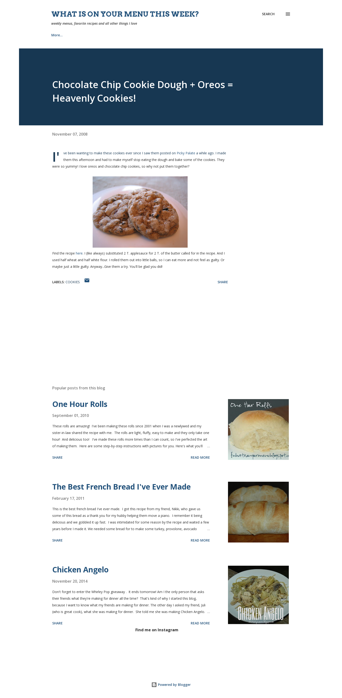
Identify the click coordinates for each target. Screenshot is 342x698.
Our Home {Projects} (173, 35)
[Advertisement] (132, 326)
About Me (109, 35)
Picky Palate (186, 153)
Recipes (81, 35)
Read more (200, 457)
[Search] (268, 14)
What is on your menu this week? (125, 14)
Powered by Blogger (171, 684)
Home (56, 35)
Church (136, 35)
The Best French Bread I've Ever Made (121, 486)
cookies (73, 282)
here (79, 253)
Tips (207, 35)
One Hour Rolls (79, 404)
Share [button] (223, 282)
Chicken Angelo (80, 569)
